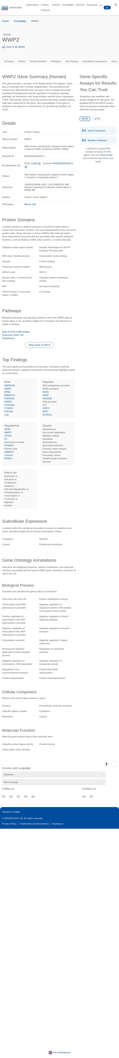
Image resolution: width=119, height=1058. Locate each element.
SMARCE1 (9, 385)
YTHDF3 (8, 408)
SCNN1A (47, 415)
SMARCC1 (9, 395)
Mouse (27, 204)
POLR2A (8, 411)
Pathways (56, 61)
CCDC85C (9, 405)
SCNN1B (47, 398)
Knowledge (68, 5)
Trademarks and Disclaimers (34, 824)
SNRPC (8, 402)
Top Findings (71, 61)
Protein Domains (38, 61)
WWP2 (7, 432)
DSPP (46, 395)
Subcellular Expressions (95, 61)
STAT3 (46, 408)
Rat (34, 204)
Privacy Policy (9, 824)
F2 (5, 439)
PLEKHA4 (9, 398)
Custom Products (45, 7)
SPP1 (45, 411)
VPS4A (8, 436)
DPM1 (7, 392)
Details (21, 61)
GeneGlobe (15, 7)
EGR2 (46, 392)
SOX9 (7, 429)
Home (5, 21)
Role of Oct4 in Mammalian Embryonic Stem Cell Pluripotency (16, 335)
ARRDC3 (9, 452)
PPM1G (8, 458)
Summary (9, 61)
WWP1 (7, 389)
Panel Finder (106, 155)
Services (80, 5)
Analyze (56, 5)
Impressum (57, 824)
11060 (36, 163)
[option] (7, 34)
